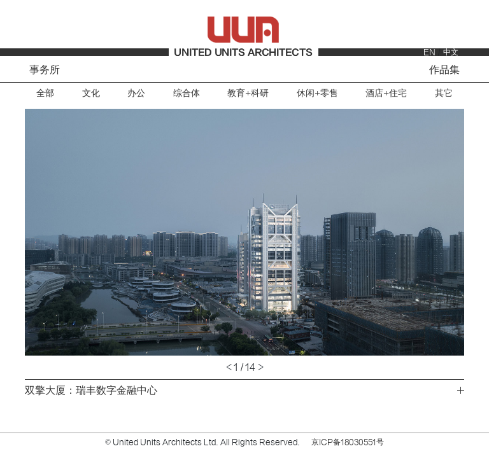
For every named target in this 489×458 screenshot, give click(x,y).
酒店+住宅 (386, 93)
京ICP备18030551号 (347, 442)
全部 (45, 93)
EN (429, 52)
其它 (444, 93)
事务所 (44, 70)
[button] (134, 232)
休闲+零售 (317, 93)
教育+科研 (248, 93)
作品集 (444, 70)
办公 (136, 93)
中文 (450, 52)
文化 (91, 93)
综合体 (186, 93)
